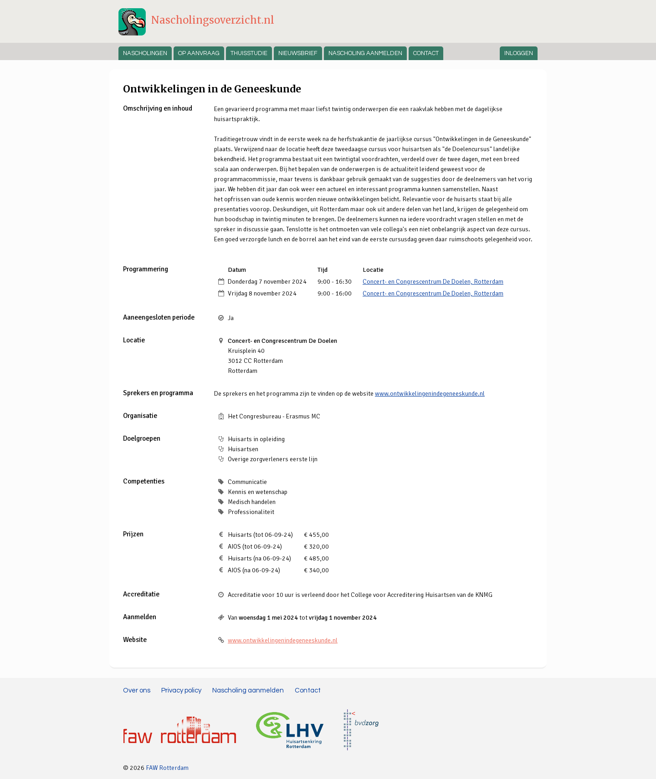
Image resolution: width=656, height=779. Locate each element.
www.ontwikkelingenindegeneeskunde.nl (430, 393)
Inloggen (518, 53)
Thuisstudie (249, 53)
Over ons (136, 690)
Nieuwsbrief (298, 53)
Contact (426, 53)
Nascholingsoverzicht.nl (212, 20)
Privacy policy (181, 690)
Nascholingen (145, 53)
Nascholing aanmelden (365, 53)
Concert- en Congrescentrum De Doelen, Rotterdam (433, 281)
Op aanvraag (199, 53)
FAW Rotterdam (167, 768)
